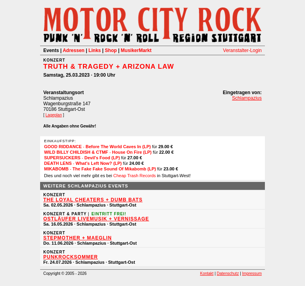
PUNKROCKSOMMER (70, 257)
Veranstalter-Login (242, 50)
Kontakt (207, 273)
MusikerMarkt (136, 50)
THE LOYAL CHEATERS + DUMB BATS (93, 200)
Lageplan (54, 115)
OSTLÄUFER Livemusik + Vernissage (96, 219)
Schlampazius (247, 98)
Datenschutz (228, 273)
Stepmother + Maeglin (77, 238)
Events (51, 50)
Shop (111, 50)
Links (95, 50)
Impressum (252, 273)
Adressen (74, 50)
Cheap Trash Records (134, 175)
